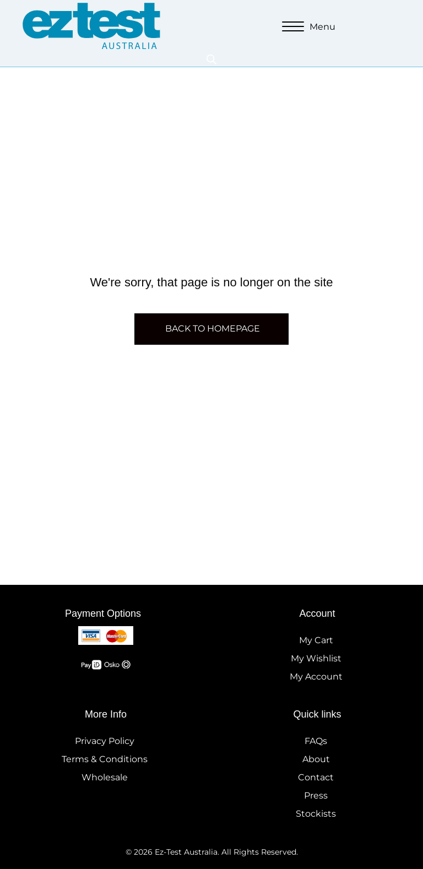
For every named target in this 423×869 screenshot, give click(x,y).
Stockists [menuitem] (316, 813)
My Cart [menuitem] (316, 640)
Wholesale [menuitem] (105, 777)
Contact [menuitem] (316, 777)
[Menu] (309, 27)
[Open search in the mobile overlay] (211, 59)
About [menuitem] (316, 759)
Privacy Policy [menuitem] (104, 741)
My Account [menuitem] (316, 676)
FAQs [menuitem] (316, 741)
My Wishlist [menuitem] (316, 658)
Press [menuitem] (316, 795)
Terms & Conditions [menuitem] (105, 759)
